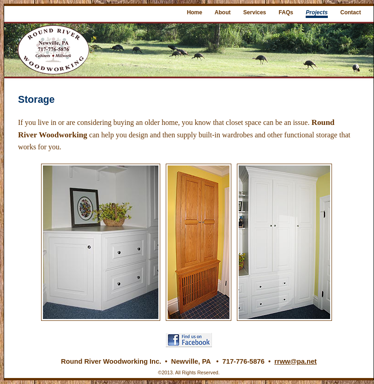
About (223, 12)
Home (194, 12)
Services (254, 12)
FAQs (286, 12)
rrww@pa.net (295, 361)
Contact (350, 12)
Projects (316, 12)
